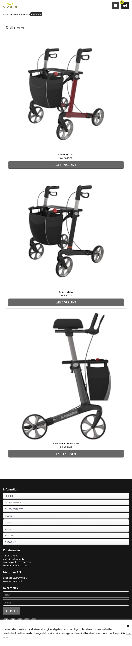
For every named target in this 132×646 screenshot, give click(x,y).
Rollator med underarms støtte (66, 443)
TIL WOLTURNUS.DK (15, 502)
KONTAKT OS (11, 535)
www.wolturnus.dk (12, 581)
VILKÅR (8, 528)
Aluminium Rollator (66, 154)
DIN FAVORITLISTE (14, 509)
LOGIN (8, 522)
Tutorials (11, 542)
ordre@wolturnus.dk (13, 558)
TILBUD (8, 515)
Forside (9, 14)
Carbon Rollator (66, 291)
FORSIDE (9, 495)
